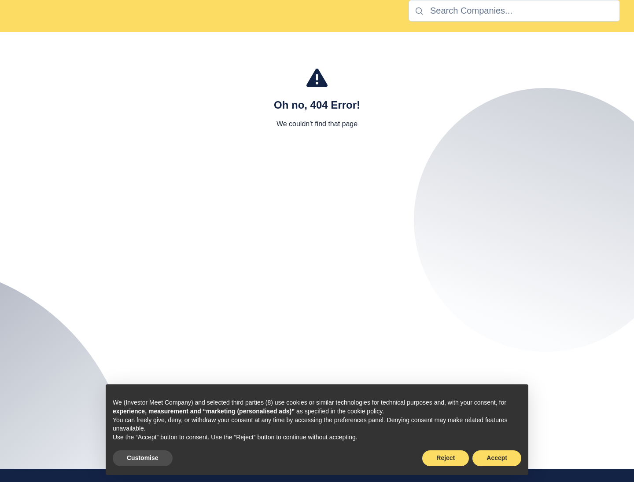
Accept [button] (497, 457)
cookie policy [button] (364, 411)
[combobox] (514, 11)
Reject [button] (445, 457)
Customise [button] (142, 457)
